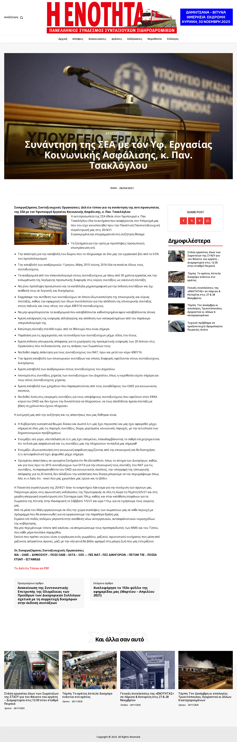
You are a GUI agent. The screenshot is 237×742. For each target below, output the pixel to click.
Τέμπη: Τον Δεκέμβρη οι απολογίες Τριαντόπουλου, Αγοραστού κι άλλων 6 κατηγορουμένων (204, 310)
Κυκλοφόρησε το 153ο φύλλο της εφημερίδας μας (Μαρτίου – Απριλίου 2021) (123, 591)
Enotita (124, 704)
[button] (14, 17)
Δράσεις (112, 133)
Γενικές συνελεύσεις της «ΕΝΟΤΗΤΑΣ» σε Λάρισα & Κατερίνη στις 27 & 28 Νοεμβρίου (203, 293)
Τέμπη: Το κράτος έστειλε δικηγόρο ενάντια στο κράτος (204, 277)
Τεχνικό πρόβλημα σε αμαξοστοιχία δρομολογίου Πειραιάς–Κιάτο (205, 326)
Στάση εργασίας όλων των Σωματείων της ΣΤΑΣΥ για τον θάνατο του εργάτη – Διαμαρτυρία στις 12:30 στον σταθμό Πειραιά (204, 258)
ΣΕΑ (128, 133)
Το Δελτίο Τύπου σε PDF (31, 568)
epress (8, 708)
